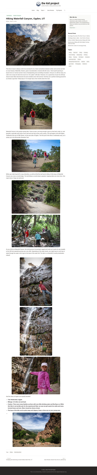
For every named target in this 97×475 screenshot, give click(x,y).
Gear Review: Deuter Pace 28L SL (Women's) (51, 459)
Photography (78, 63)
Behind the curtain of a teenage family (77, 45)
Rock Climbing (72, 54)
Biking (70, 57)
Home (33, 10)
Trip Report (81, 57)
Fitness (79, 59)
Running (75, 57)
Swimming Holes (17, 452)
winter (88, 61)
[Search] (64, 10)
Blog (38, 10)
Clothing (85, 54)
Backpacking (79, 54)
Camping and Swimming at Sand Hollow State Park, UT (20, 459)
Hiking (11, 452)
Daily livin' (75, 52)
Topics (43, 10)
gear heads (71, 63)
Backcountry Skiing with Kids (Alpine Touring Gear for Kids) (78, 43)
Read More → (73, 27)
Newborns (85, 63)
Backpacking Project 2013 (74, 61)
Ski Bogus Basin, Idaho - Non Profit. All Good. (79, 38)
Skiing (80, 52)
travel (70, 66)
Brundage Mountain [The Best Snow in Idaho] (79, 36)
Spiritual (83, 61)
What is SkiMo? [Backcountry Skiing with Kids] (79, 40)
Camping (86, 52)
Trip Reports (59, 10)
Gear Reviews (50, 10)
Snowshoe (87, 57)
